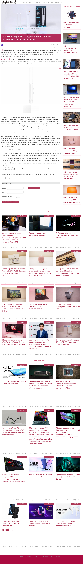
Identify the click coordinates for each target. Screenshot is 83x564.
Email (4, 192)
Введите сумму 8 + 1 (8, 196)
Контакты (58, 2)
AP (7, 178)
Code (38, 192)
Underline (31, 192)
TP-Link (3, 178)
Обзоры (38, 2)
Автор (4, 188)
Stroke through (33, 192)
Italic (29, 192)
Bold (26, 192)
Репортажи (45, 2)
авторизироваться (34, 188)
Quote (36, 192)
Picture (42, 192)
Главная (24, 2)
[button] (47, 85)
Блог (52, 2)
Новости (31, 2)
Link (40, 192)
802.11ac (13, 178)
